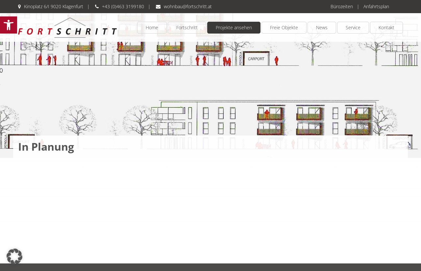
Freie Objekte (284, 27)
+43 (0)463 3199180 (123, 6)
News (322, 27)
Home (152, 27)
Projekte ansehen (234, 27)
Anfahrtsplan (376, 6)
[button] (8, 25)
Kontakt (386, 27)
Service (353, 27)
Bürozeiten (342, 6)
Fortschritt (187, 27)
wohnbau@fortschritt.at (188, 6)
